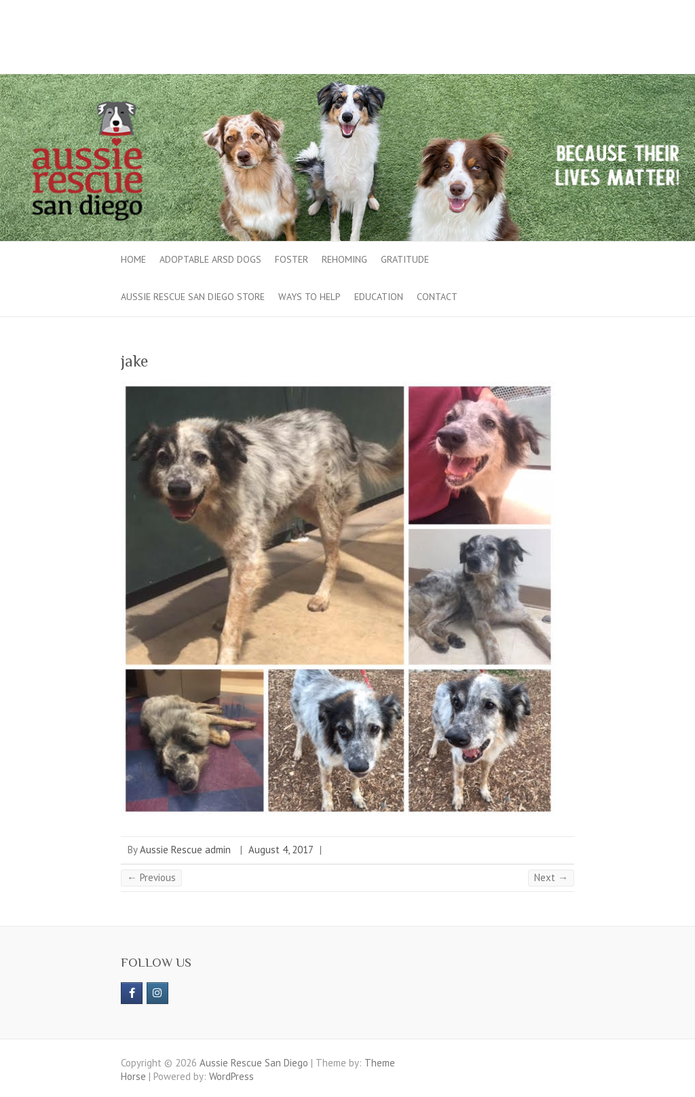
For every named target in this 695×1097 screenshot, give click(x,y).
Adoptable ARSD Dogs (210, 259)
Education (378, 297)
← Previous (151, 877)
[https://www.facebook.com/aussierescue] (132, 993)
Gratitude (405, 259)
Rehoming (344, 259)
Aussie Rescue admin (185, 849)
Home (133, 259)
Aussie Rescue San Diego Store (193, 297)
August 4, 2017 (281, 849)
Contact (437, 297)
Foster (291, 259)
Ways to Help (309, 297)
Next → (551, 877)
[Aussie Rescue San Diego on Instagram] (157, 993)
